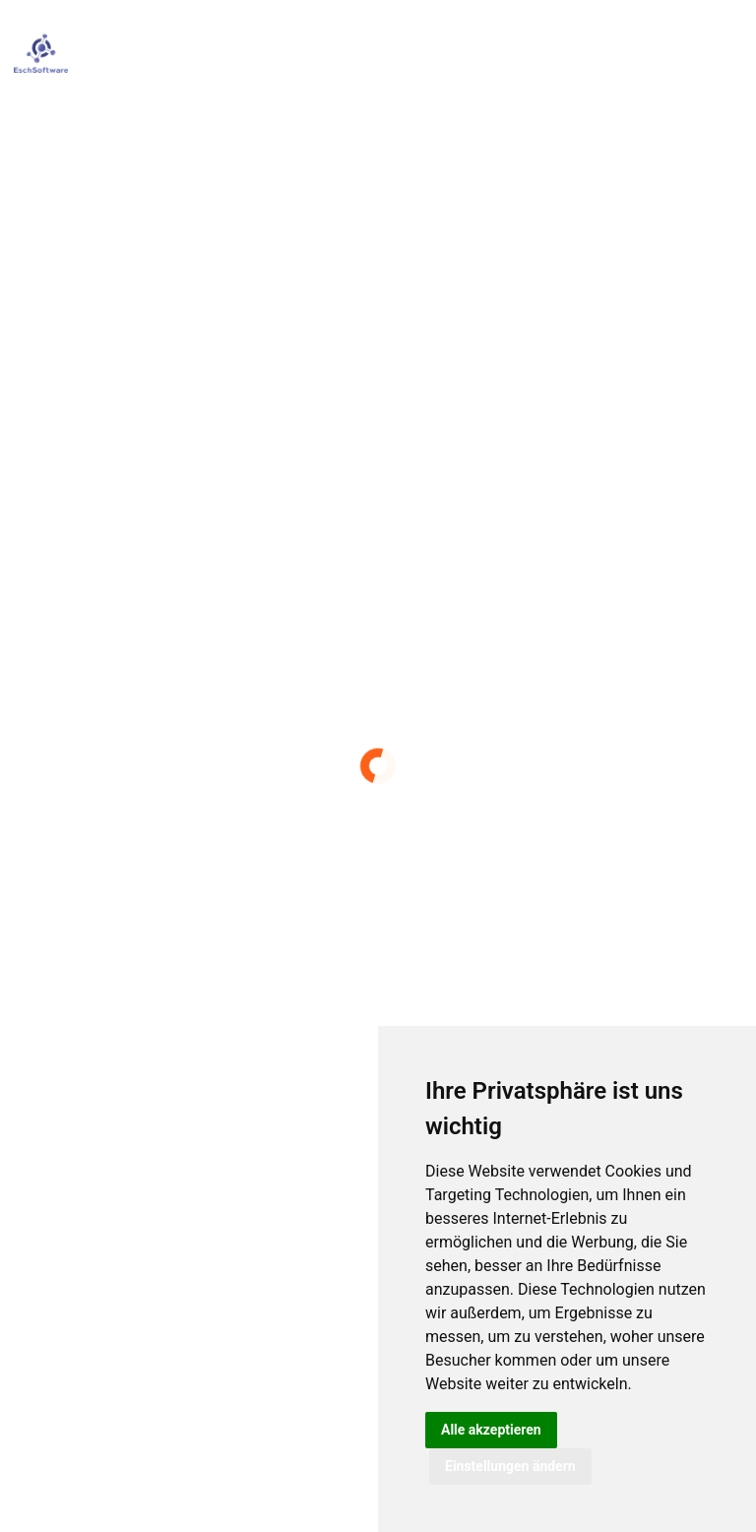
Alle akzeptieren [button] (491, 1429)
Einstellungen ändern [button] (510, 1466)
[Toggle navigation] (726, 53)
